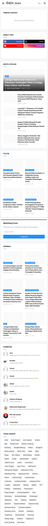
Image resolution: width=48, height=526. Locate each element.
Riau (34, 492)
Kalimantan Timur (27, 470)
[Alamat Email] (24, 232)
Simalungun (34, 496)
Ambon (37, 440)
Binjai (30, 451)
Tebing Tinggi (9, 519)
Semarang (8, 496)
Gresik (14, 459)
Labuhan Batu (30, 477)
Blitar (37, 451)
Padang (7, 489)
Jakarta (34, 459)
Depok (7, 459)
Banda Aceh (14, 444)
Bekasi (30, 447)
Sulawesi (8, 504)
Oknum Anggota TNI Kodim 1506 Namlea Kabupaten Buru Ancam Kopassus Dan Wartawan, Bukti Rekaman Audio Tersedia (29, 139)
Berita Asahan (9, 451)
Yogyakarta (30, 519)
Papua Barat (28, 489)
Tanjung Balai (19, 515)
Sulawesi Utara (33, 504)
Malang (26, 485)
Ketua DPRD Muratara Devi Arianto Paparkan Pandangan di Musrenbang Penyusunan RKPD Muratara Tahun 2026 (30, 98)
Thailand (20, 519)
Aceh (6, 440)
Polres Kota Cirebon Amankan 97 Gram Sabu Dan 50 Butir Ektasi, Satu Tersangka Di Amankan (33, 269)
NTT (41, 485)
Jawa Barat (29, 462)
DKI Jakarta (16, 455)
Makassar (16, 485)
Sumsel (21, 511)
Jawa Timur (21, 466)
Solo (16, 500)
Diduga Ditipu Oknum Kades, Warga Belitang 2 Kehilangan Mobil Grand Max (33, 330)
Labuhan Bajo (17, 477)
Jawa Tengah (9, 466)
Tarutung (30, 515)
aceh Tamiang (9, 522)
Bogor (7, 455)
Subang (23, 500)
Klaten (7, 477)
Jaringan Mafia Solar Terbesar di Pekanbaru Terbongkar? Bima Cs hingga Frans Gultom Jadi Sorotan (12, 331)
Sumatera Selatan (25, 507)
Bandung (8, 447)
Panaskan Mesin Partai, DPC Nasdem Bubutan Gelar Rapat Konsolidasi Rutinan (13, 175)
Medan (34, 485)
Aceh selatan (27, 440)
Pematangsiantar (23, 492)
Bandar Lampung (28, 444)
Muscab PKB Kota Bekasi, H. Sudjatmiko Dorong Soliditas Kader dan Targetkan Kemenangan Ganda (35, 177)
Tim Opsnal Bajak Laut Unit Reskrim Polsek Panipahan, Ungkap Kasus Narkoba (12, 268)
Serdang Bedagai (20, 496)
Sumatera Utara (10, 511)
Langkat (7, 485)
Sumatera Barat (10, 507)
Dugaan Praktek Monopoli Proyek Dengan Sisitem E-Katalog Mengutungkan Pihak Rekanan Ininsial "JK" (31, 125)
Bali (6, 444)
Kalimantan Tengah (11, 470)
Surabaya (30, 511)
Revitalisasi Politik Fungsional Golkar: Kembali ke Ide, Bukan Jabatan (13, 205)
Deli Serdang (27, 455)
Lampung (8, 481)
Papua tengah (9, 492)
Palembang (17, 489)
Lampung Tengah (20, 481)
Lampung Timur (34, 481)
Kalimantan (32, 466)
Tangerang (8, 515)
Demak (37, 455)
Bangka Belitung (19, 447)
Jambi (19, 462)
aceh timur (20, 522)
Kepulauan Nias (10, 474)
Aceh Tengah (15, 440)
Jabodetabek (23, 459)
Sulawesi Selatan (19, 504)
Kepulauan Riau (23, 474)
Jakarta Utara (9, 462)
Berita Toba (21, 451)
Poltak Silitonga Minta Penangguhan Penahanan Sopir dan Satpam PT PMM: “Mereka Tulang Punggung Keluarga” (34, 207)
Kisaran (35, 474)
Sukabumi (32, 500)
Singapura (8, 500)
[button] (3, 3)
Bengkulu (39, 447)
